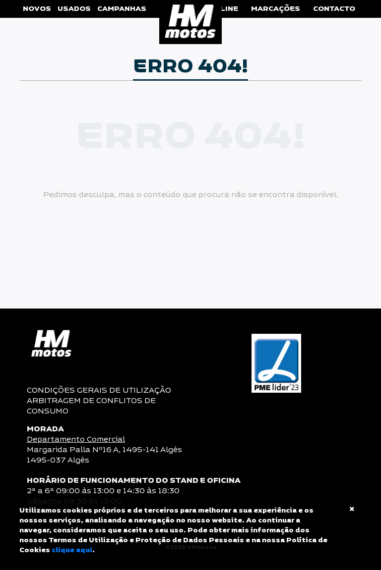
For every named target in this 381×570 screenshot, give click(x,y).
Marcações (275, 9)
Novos (37, 9)
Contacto (334, 9)
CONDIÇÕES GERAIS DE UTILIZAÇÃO (99, 390)
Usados (74, 9)
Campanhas (121, 9)
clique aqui (72, 550)
